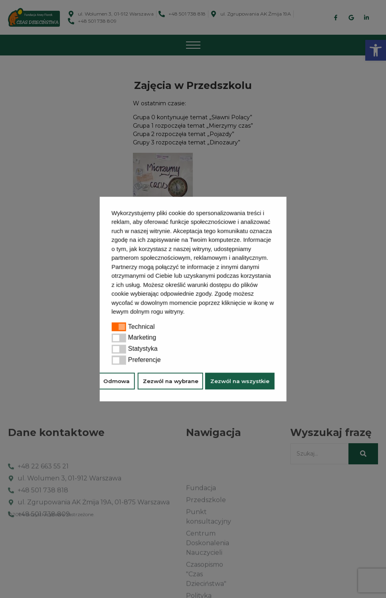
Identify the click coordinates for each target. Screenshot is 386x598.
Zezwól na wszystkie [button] (239, 381)
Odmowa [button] (116, 381)
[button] (187, 312)
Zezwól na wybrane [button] (170, 381)
